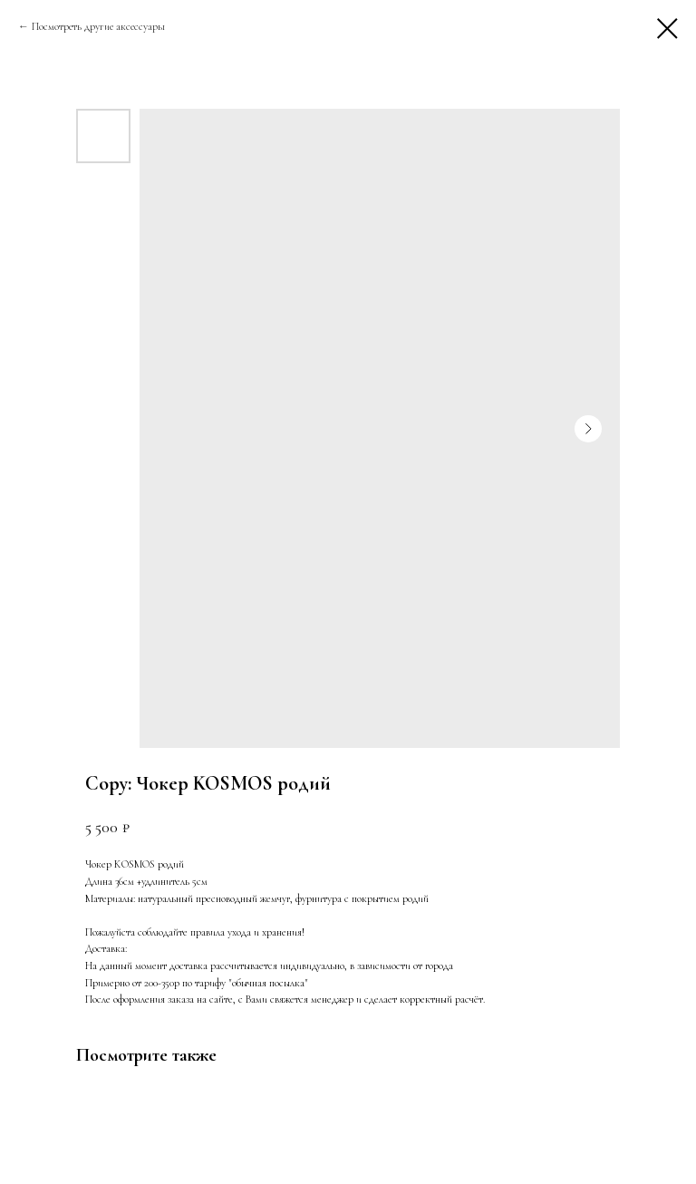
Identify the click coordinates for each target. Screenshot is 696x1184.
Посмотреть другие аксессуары (100, 26)
